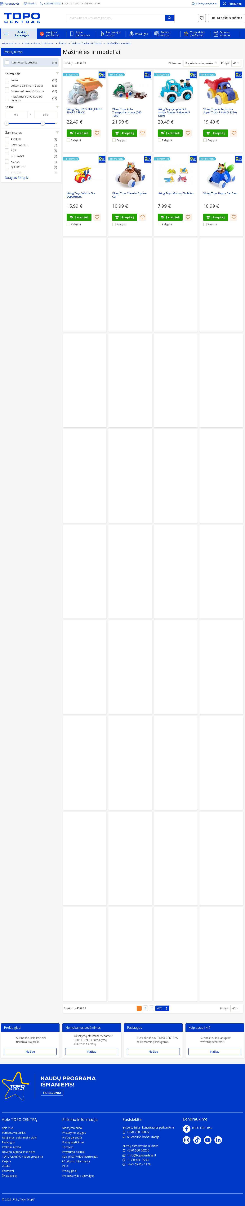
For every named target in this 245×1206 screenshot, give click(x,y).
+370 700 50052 (138, 1132)
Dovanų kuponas (225, 33)
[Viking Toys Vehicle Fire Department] (84, 195)
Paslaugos (141, 34)
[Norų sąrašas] (202, 18)
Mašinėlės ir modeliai (119, 43)
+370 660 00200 (138, 1150)
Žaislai (62, 43)
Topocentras (9, 43)
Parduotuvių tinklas (14, 1132)
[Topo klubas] (49, 1088)
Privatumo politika (73, 1151)
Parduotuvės (12, 3)
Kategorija (12, 73)
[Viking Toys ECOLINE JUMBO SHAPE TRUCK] (84, 111)
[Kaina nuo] (16, 114)
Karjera (6, 1161)
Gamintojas (13, 132)
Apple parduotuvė (83, 33)
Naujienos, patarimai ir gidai (19, 1137)
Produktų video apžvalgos (78, 1175)
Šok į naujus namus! (113, 33)
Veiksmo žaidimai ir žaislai (87, 43)
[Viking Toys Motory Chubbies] (176, 195)
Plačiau (30, 1051)
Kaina (9, 107)
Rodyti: (225, 63)
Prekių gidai (69, 1170)
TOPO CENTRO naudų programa (22, 1156)
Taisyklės (68, 1147)
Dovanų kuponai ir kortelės (18, 1151)
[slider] (7, 123)
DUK (65, 1166)
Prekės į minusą (165, 33)
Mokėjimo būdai (72, 1127)
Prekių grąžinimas (73, 1142)
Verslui (32, 3)
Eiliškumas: (175, 63)
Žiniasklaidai (9, 1175)
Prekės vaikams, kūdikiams (37, 43)
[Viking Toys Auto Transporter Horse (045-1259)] (130, 111)
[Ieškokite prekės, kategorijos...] (121, 18)
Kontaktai (8, 1170)
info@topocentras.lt (139, 1155)
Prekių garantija (72, 1137)
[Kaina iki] (45, 114)
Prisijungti (232, 4)
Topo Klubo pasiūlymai (197, 33)
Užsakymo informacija (76, 1161)
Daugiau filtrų (15, 178)
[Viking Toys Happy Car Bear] (221, 195)
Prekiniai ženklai (11, 1147)
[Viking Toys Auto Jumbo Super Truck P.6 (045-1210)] (221, 111)
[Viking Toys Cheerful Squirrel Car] (130, 195)
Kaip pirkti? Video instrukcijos (80, 1156)
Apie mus (7, 1127)
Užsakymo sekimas (206, 3)
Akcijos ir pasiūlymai (52, 33)
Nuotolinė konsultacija (143, 1137)
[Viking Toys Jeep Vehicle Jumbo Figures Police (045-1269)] (176, 111)
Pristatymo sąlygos (74, 1132)
